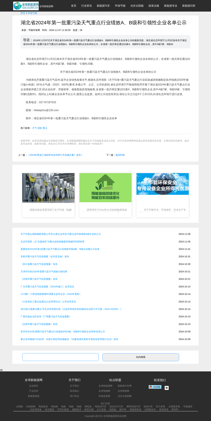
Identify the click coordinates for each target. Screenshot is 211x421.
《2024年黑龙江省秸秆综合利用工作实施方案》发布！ (55, 155)
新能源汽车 (103, 5)
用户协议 (74, 396)
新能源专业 (170, 5)
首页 (73, 5)
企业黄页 (33, 385)
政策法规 (154, 5)
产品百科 (33, 391)
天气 (34, 128)
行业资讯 (86, 5)
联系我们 (74, 391)
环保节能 (120, 5)
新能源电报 (33, 396)
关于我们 (74, 385)
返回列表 (120, 155)
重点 (45, 128)
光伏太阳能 (137, 5)
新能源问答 (188, 5)
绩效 (39, 128)
